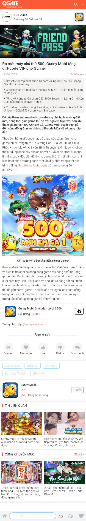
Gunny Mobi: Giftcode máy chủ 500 (40, 308)
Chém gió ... (19, 515)
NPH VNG (39, 373)
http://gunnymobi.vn (30, 324)
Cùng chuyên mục (19, 454)
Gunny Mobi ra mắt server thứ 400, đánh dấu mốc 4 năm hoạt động (20, 442)
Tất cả (79, 454)
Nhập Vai (32, 365)
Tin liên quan (16, 405)
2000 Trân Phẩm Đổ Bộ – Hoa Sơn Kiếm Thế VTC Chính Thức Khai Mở (63, 491)
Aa (61, 516)
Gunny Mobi (31, 165)
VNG (23, 395)
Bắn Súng (51, 365)
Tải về (77, 390)
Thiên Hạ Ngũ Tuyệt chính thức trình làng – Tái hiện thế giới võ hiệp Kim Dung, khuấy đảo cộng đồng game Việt (20, 492)
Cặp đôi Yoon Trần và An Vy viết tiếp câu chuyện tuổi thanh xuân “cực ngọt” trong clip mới (63, 442)
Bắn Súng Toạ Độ (15, 373)
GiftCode (76, 74)
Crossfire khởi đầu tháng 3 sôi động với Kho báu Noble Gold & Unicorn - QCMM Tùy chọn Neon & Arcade (43, 109)
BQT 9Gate (20, 15)
